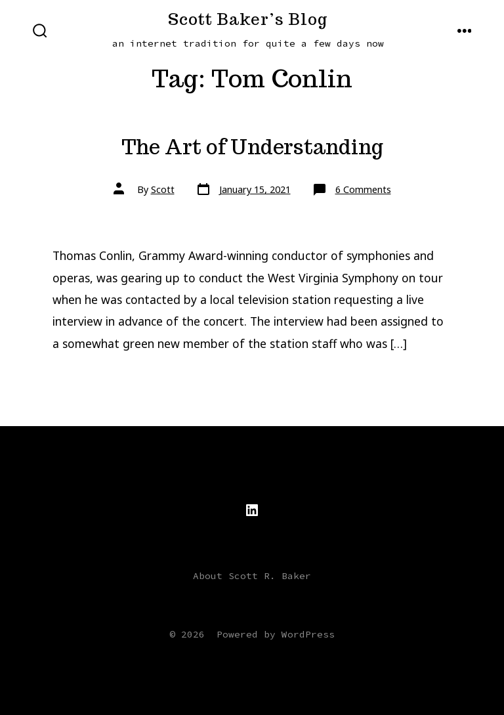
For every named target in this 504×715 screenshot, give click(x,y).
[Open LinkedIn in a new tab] (252, 510)
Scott (163, 189)
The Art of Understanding (252, 147)
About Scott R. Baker (252, 576)
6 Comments (363, 189)
